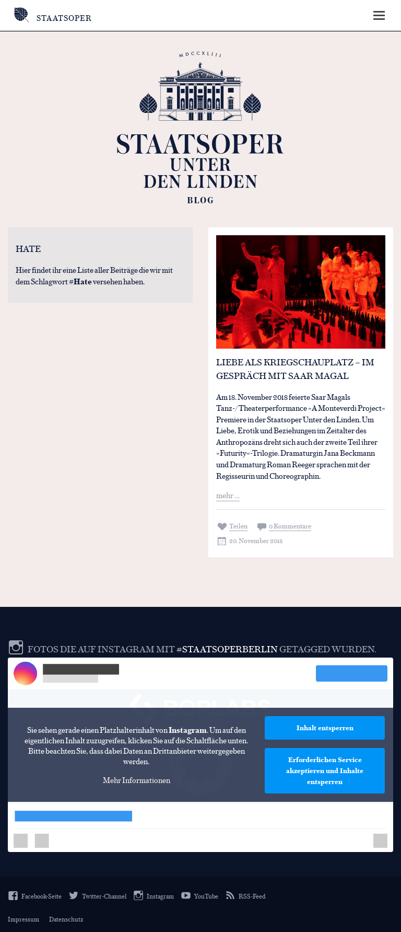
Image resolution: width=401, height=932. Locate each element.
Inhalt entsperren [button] (325, 727)
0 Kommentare (290, 526)
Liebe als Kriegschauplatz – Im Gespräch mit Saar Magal (295, 368)
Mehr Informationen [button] (136, 780)
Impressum (23, 919)
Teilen (238, 526)
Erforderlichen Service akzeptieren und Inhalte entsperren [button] (324, 770)
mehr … (228, 495)
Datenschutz (66, 919)
